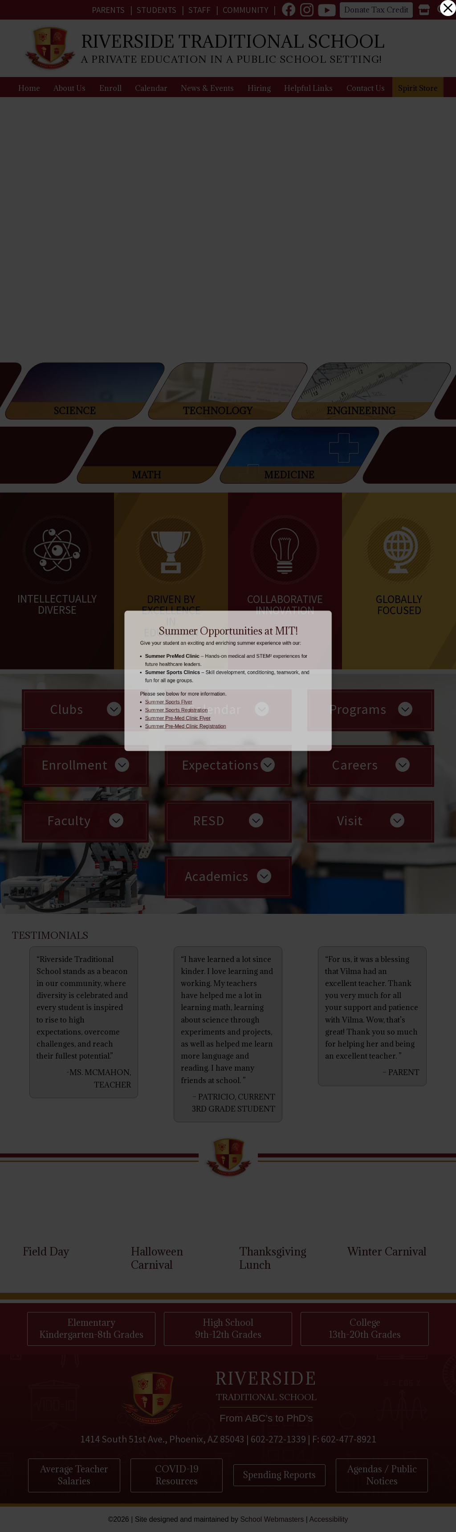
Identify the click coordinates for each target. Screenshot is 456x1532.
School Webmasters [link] (272, 1519)
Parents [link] (108, 9)
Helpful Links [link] (308, 88)
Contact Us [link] (365, 88)
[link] (289, 9)
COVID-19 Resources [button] (177, 1475)
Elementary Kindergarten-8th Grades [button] (91, 1328)
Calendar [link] (151, 88)
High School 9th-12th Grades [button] (228, 1328)
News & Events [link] (207, 88)
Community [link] (245, 9)
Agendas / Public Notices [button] (382, 1475)
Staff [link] (199, 9)
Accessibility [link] (328, 1519)
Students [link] (156, 9)
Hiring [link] (259, 88)
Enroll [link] (110, 88)
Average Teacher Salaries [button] (74, 1475)
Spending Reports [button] (279, 1475)
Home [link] (29, 88)
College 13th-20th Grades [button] (365, 1328)
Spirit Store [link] (418, 88)
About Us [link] (69, 88)
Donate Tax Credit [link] (376, 10)
